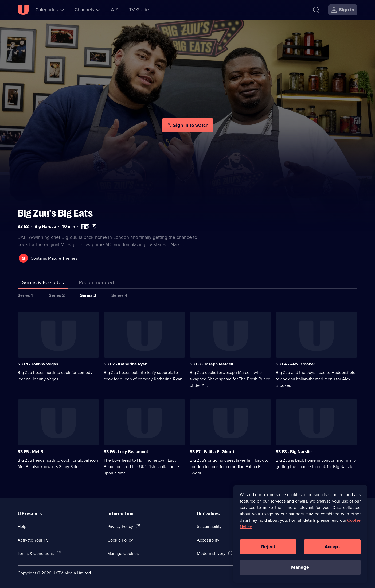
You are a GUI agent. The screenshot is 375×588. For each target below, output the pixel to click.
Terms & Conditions (36, 553)
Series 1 (25, 295)
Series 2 (57, 295)
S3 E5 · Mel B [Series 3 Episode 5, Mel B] (30, 452)
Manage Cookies (123, 553)
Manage (300, 568)
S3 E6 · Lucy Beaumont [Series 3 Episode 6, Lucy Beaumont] (126, 452)
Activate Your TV (33, 540)
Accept (332, 548)
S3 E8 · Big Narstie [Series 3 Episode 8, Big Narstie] (294, 452)
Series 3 (88, 295)
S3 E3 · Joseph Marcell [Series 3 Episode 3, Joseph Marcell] (211, 364)
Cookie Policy (120, 540)
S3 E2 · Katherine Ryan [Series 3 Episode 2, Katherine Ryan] (125, 364)
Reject (268, 548)
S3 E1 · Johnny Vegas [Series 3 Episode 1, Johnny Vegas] (38, 364)
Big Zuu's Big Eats (55, 213)
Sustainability (209, 526)
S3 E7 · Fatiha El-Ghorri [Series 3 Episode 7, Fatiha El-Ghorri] (212, 452)
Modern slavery (211, 553)
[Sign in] (342, 9)
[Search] (316, 9)
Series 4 (119, 295)
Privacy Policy (120, 526)
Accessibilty (208, 540)
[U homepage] (23, 9)
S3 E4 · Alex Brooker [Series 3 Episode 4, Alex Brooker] (295, 364)
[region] (300, 535)
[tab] (96, 283)
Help (22, 526)
